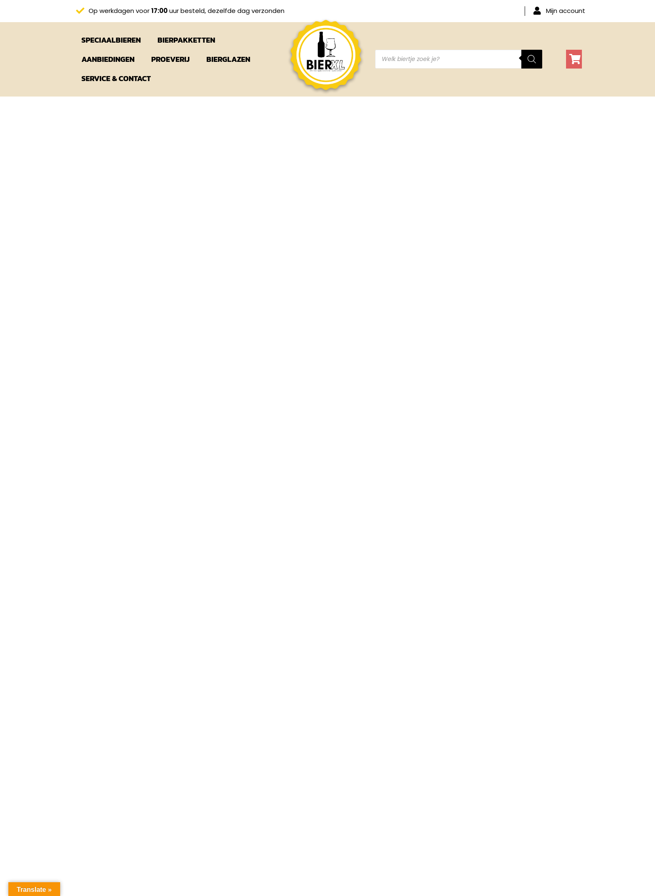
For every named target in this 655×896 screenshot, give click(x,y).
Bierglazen (228, 59)
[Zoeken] (531, 59)
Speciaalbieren (111, 40)
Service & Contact (116, 78)
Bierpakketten (186, 40)
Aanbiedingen (108, 59)
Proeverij (170, 59)
